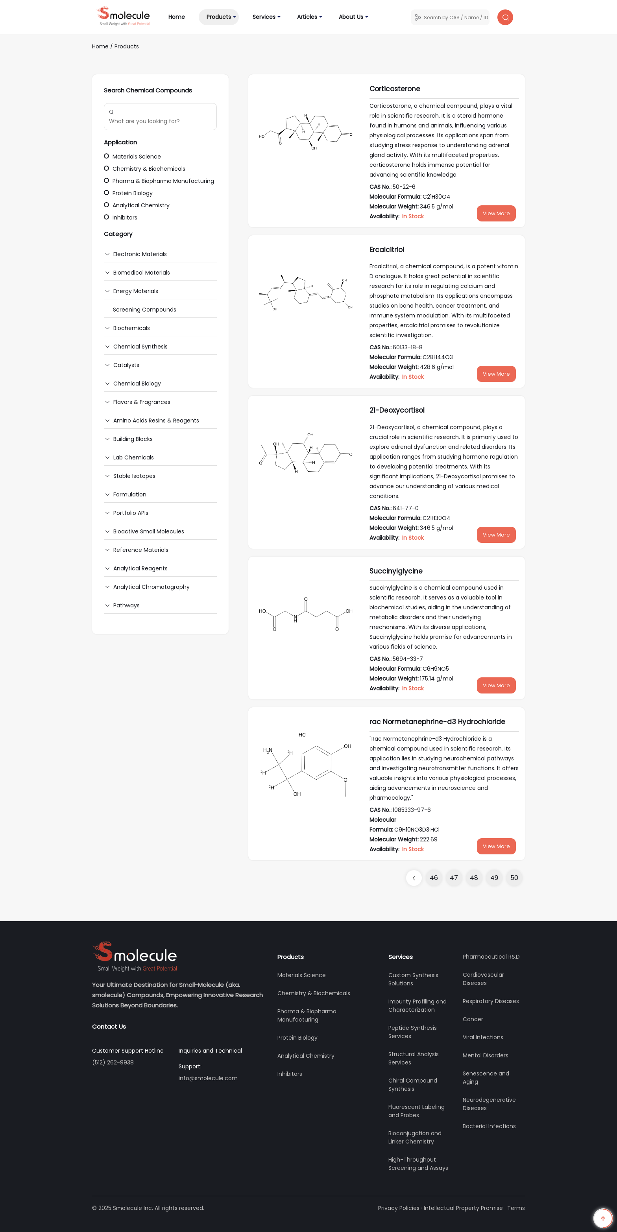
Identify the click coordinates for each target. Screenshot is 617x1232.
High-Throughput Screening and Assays (418, 1164)
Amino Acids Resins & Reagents (156, 420)
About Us (351, 17)
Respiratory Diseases (491, 1001)
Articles (307, 17)
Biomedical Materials (141, 273)
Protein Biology (128, 193)
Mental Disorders (485, 1055)
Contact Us (109, 1026)
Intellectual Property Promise (463, 1208)
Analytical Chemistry (137, 205)
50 (514, 877)
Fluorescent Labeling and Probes (416, 1111)
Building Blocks (133, 439)
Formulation (129, 494)
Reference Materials (140, 550)
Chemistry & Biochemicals (144, 169)
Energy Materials (135, 291)
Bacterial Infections (489, 1126)
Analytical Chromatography (151, 587)
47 (454, 877)
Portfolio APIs (130, 513)
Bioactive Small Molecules (148, 531)
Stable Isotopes (134, 476)
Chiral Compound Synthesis (412, 1085)
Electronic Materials (140, 254)
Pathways (126, 605)
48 (474, 877)
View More (496, 213)
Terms (516, 1208)
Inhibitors (120, 217)
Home (180, 17)
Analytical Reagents (140, 568)
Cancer (473, 1019)
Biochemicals (131, 328)
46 (434, 877)
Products (219, 17)
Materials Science (132, 156)
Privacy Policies (398, 1208)
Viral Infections (483, 1037)
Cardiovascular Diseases (483, 979)
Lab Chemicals (133, 457)
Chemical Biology (137, 383)
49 (494, 877)
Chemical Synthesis (140, 346)
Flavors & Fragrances (141, 402)
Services (264, 17)
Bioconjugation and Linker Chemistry (415, 1137)
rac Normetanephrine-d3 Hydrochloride (437, 722)
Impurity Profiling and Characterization (417, 1006)
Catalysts (126, 365)
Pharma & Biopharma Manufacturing (159, 181)
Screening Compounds (144, 310)
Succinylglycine (396, 571)
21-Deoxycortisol (397, 410)
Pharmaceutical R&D (491, 957)
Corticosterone (394, 89)
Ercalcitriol (386, 250)
